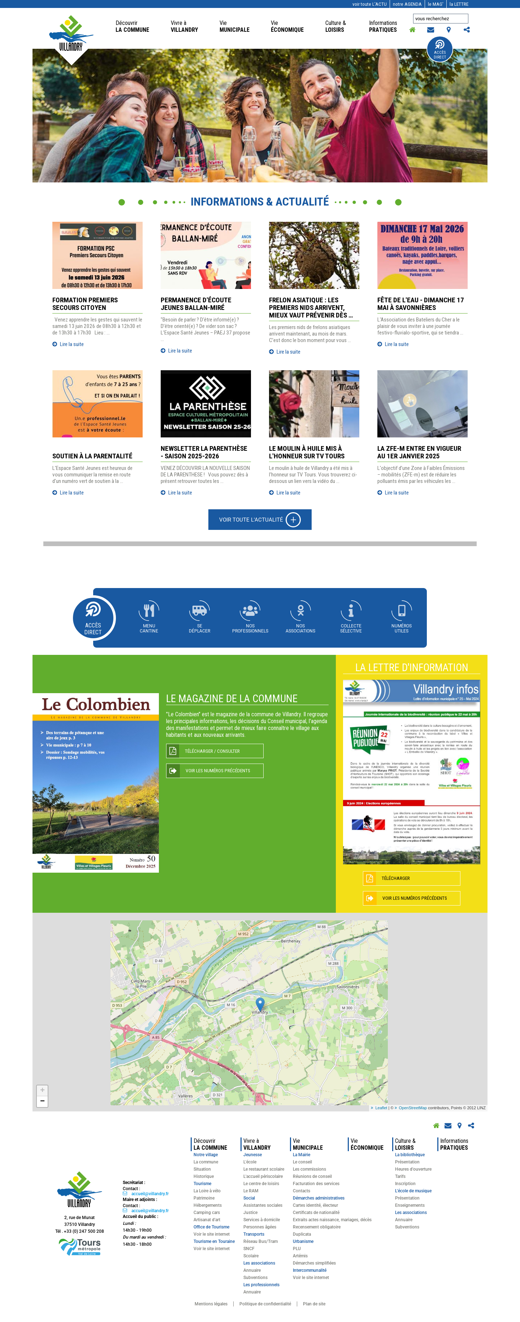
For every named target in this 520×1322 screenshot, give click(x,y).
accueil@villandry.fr (150, 1194)
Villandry (184, 26)
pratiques (384, 26)
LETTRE (459, 4)
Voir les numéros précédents (220, 772)
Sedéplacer (198, 628)
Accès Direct (440, 55)
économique (287, 26)
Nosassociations (301, 628)
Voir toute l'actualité (251, 520)
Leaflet (381, 1109)
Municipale (235, 26)
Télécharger (397, 879)
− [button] (42, 1102)
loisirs (336, 26)
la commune (132, 26)
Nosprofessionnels (249, 628)
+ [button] (42, 1091)
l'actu (369, 4)
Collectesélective (352, 628)
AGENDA (407, 4)
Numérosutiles (404, 628)
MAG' (435, 4)
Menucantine (147, 628)
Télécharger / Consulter (214, 752)
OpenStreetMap (413, 1109)
